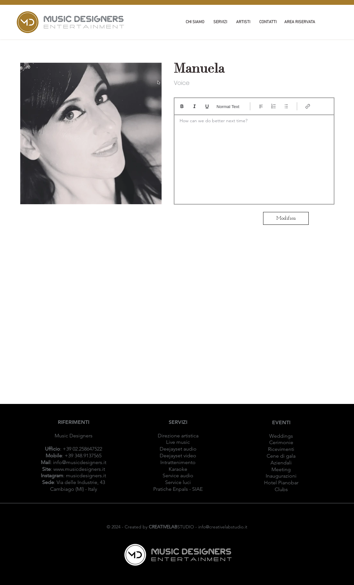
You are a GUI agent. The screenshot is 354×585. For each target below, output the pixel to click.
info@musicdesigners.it (79, 462)
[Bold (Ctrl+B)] (182, 106)
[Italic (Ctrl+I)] (194, 106)
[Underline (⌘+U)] (207, 106)
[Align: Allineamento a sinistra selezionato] (261, 106)
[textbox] (254, 157)
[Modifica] (286, 218)
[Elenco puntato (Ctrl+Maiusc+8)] (286, 106)
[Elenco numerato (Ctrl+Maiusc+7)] (273, 106)
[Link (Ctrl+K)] (308, 106)
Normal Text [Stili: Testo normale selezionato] (228, 106)
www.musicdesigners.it (79, 469)
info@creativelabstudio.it (222, 527)
